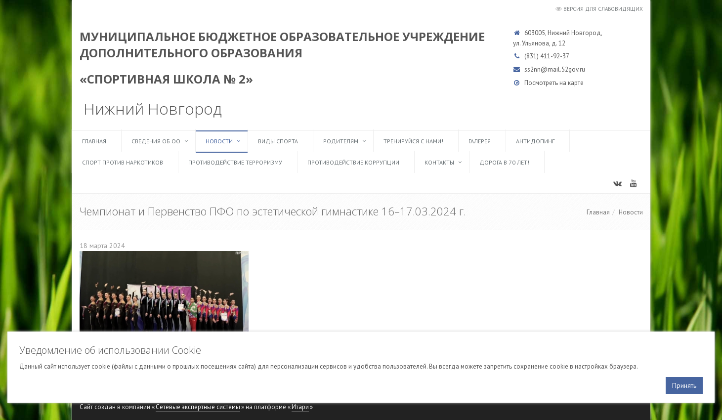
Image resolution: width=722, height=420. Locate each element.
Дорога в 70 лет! (504, 162)
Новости (219, 141)
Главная (94, 141)
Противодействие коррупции (353, 162)
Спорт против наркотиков (122, 162)
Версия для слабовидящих (603, 8)
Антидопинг (535, 141)
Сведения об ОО (155, 141)
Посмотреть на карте (554, 83)
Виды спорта (278, 141)
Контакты (439, 162)
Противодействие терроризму (235, 162)
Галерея (479, 141)
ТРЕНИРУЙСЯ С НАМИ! (413, 141)
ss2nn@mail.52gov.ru (554, 69)
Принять (684, 385)
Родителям (340, 141)
